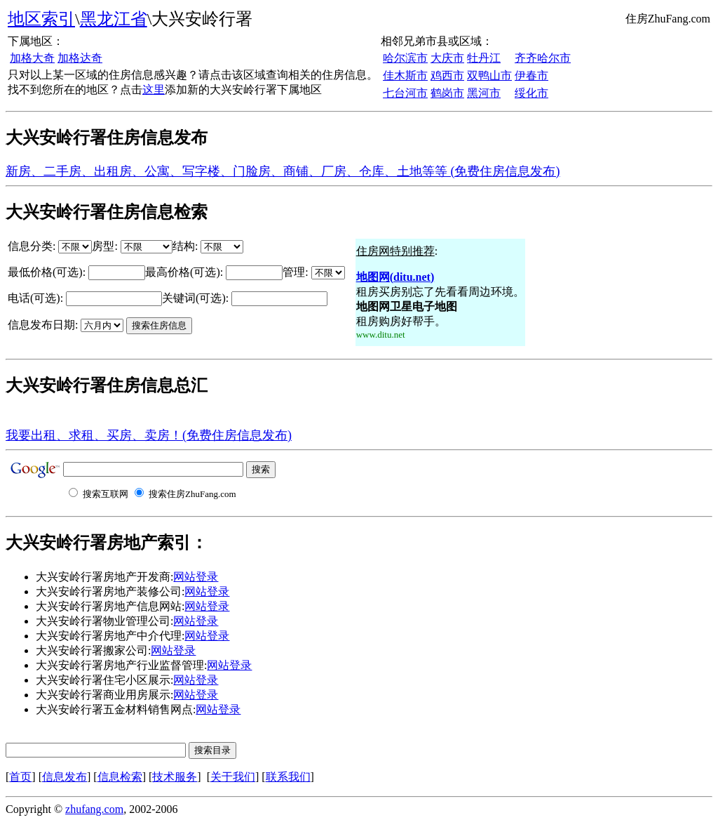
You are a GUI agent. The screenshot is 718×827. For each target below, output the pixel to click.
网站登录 (195, 577)
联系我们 (288, 777)
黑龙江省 (113, 19)
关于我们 (232, 777)
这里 (153, 89)
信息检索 (119, 777)
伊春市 (531, 75)
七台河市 (405, 93)
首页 (20, 777)
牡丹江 (484, 58)
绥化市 (531, 93)
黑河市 (484, 93)
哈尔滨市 (405, 58)
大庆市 (447, 58)
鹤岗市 (447, 93)
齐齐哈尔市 (543, 58)
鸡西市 (447, 75)
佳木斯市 (405, 75)
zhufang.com (94, 809)
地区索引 (41, 19)
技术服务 (174, 777)
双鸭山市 (489, 75)
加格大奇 (32, 58)
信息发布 (64, 777)
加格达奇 (79, 58)
